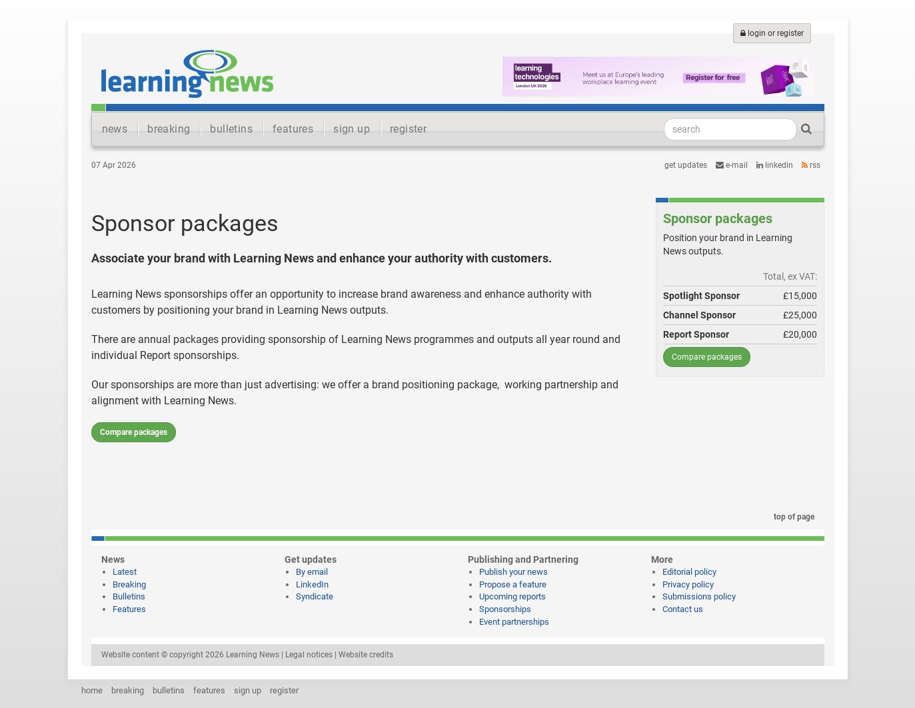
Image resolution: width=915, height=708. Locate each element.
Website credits (366, 654)
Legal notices (309, 654)
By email (312, 572)
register (408, 129)
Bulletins (129, 596)
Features (129, 609)
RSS (811, 165)
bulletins (231, 129)
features (293, 129)
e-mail (732, 165)
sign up (351, 129)
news (115, 129)
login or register (772, 33)
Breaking (129, 584)
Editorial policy (689, 572)
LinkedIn (774, 165)
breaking (168, 129)
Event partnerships (514, 622)
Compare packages (133, 432)
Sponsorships (505, 609)
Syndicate (314, 596)
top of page (791, 517)
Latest (125, 572)
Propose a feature (512, 584)
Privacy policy (688, 584)
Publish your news (513, 572)
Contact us (682, 609)
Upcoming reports (512, 596)
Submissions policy (699, 596)
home (92, 690)
